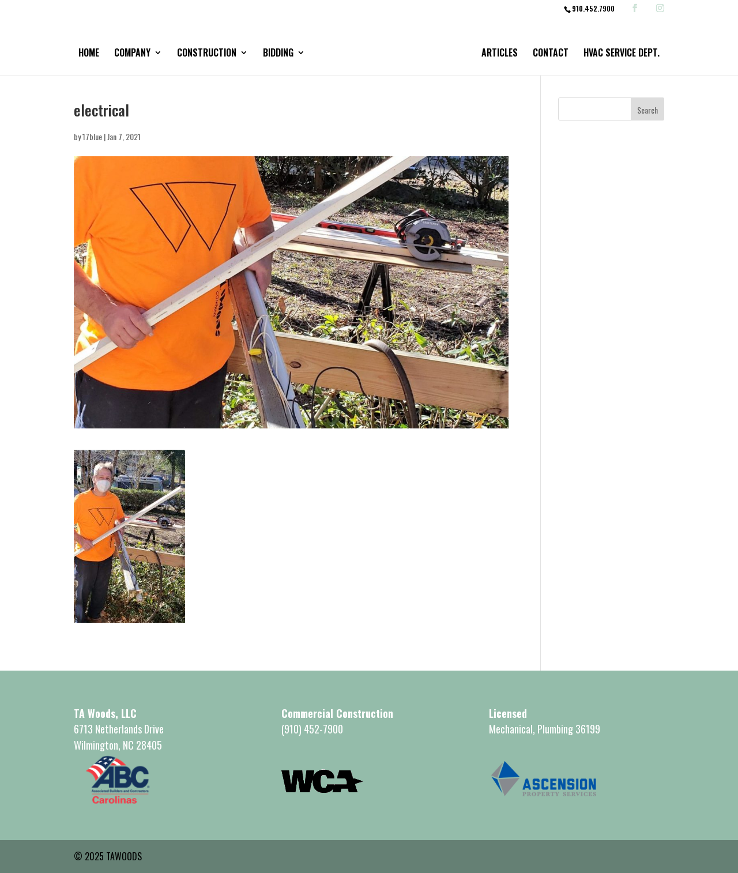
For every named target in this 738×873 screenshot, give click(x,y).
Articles (499, 53)
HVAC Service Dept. (621, 53)
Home (88, 53)
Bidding (278, 53)
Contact (550, 53)
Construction (206, 53)
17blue (92, 136)
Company (132, 53)
